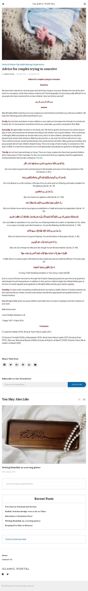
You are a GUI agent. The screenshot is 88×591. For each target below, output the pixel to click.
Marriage (29, 65)
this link (39, 158)
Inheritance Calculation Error (18, 516)
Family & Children (9, 65)
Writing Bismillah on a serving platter (21, 467)
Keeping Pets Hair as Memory (19, 525)
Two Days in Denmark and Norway (21, 507)
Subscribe (77, 384)
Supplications (38, 65)
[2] (3, 337)
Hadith (22, 65)
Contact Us (7, 559)
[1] (3, 332)
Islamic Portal (44, 4)
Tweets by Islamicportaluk (15, 539)
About (5, 555)
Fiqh (17, 65)
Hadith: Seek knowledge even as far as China (25, 511)
